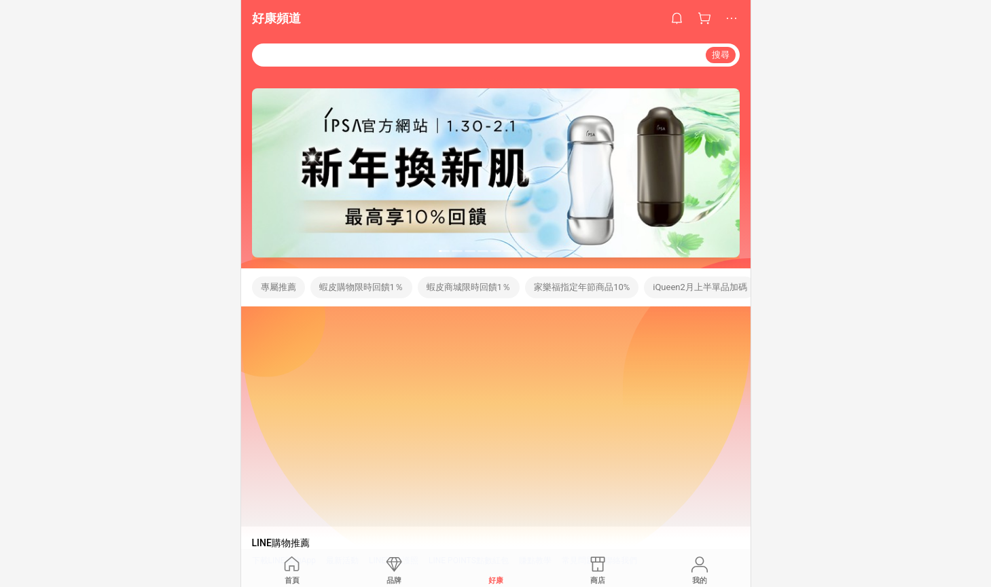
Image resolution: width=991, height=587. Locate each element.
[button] (444, 251)
